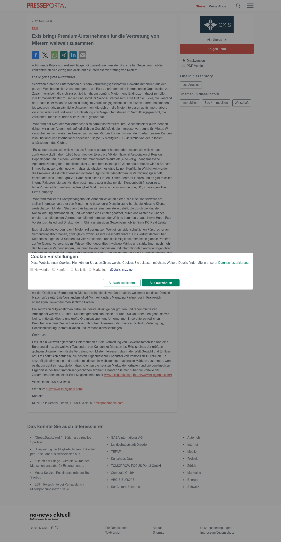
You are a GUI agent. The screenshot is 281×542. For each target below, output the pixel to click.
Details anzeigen (122, 269)
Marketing (100, 269)
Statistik (80, 269)
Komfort (62, 269)
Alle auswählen (160, 282)
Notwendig (42, 269)
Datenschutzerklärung (233, 262)
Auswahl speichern (122, 282)
